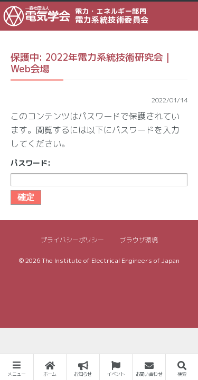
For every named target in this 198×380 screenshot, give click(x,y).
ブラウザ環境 (139, 239)
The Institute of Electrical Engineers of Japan (111, 260)
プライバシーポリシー (72, 239)
